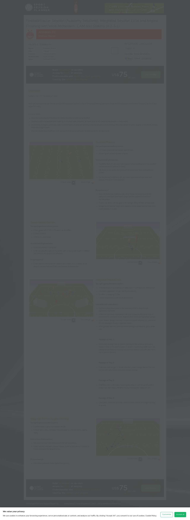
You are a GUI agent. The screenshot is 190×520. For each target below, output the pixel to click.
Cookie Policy (150, 514)
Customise (166, 512)
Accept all (180, 512)
